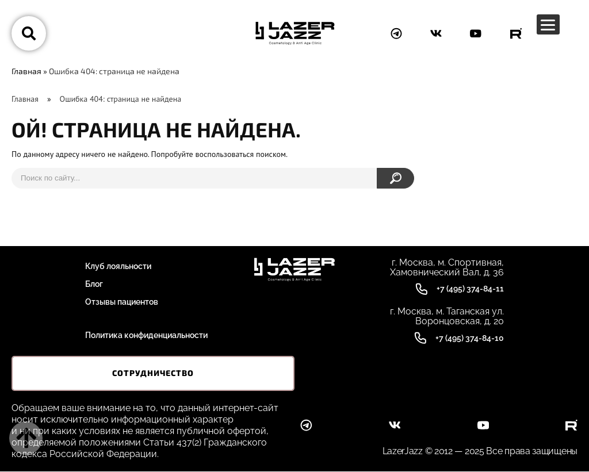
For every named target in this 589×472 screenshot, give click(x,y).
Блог (94, 284)
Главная (26, 71)
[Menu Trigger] (548, 24)
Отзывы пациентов (121, 301)
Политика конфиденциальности (146, 335)
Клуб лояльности (118, 266)
